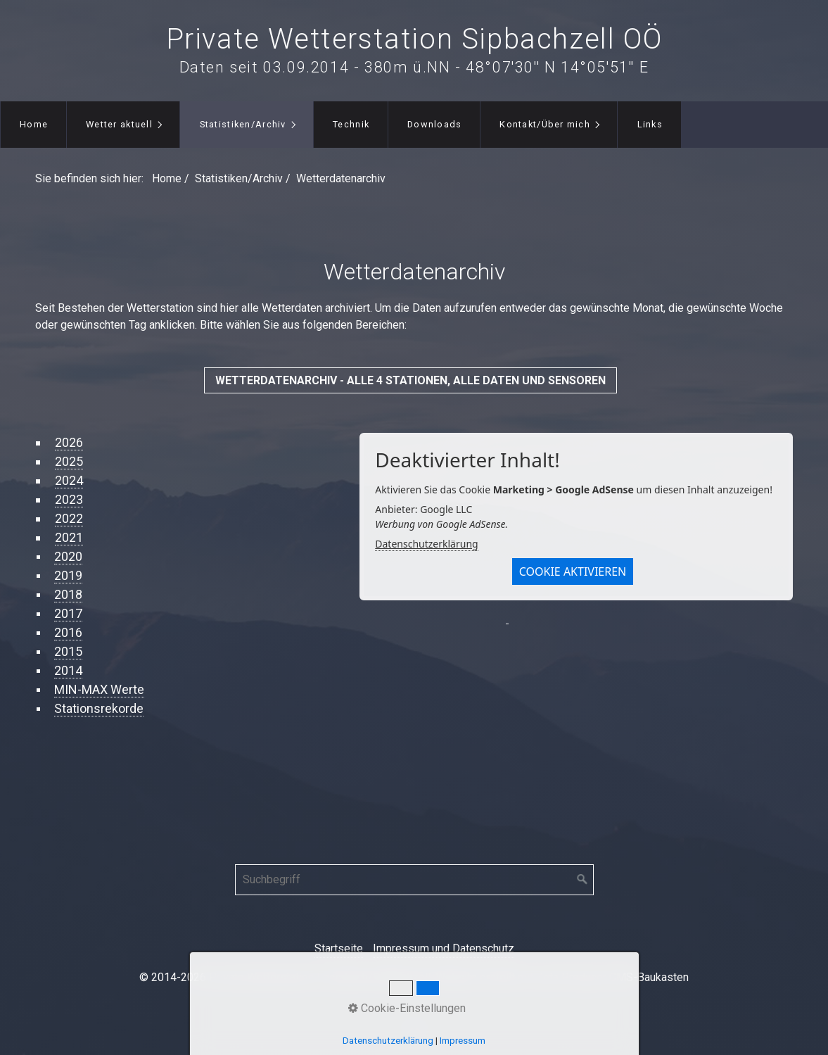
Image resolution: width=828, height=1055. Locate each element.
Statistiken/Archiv (243, 124)
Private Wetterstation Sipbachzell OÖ (414, 39)
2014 (68, 670)
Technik (351, 124)
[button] (410, 380)
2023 (69, 499)
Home (34, 124)
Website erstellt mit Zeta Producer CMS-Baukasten (562, 977)
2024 (69, 480)
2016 (68, 632)
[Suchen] (582, 879)
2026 (69, 442)
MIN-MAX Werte (99, 689)
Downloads (434, 124)
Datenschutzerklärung (426, 543)
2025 (69, 461)
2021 (69, 537)
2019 (68, 575)
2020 (68, 556)
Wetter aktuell (119, 124)
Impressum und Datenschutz (443, 948)
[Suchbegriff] (414, 879)
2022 (69, 518)
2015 (68, 651)
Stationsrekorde (99, 708)
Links (650, 124)
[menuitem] (33, 124)
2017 (68, 613)
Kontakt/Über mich (544, 124)
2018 (68, 594)
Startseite (338, 948)
